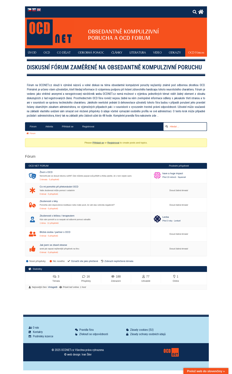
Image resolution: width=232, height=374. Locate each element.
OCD (47, 52)
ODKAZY (175, 52)
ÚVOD (32, 52)
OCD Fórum (196, 52)
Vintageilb (52, 287)
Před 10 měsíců (169, 177)
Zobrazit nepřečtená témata (118, 261)
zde (154, 115)
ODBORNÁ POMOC (91, 52)
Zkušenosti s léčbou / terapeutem (57, 215)
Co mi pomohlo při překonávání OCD (59, 186)
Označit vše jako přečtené (84, 261)
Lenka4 (177, 221)
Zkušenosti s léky (49, 201)
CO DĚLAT (64, 52)
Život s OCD (46, 172)
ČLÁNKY (116, 52)
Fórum (33, 126)
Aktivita (49, 126)
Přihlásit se (67, 126)
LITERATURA (138, 52)
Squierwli (182, 177)
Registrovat (88, 126)
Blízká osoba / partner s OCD (55, 232)
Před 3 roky (167, 221)
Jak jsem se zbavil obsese (53, 245)
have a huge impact (172, 173)
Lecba (165, 217)
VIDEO (157, 52)
